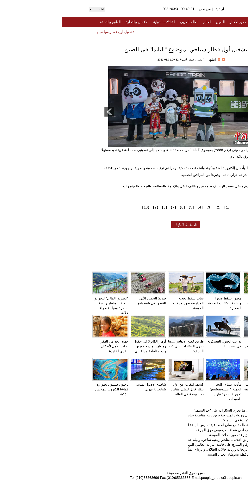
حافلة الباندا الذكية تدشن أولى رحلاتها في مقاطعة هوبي (199, 389)
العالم (145, 22)
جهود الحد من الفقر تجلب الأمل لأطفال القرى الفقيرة (53, 346)
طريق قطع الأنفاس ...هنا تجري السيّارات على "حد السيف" (124, 346)
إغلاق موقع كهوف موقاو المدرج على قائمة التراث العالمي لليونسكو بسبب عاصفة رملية (153, 444)
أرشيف (156, 9)
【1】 (165, 207)
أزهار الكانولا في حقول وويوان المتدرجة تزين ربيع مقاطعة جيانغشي (88, 346)
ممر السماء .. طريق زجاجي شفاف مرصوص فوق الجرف (200, 346)
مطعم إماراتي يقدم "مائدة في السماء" (188, 420)
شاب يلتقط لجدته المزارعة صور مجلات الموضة (126, 303)
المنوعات (137, 32)
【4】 (138, 207)
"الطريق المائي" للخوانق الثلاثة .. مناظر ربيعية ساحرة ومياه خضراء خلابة (164, 440)
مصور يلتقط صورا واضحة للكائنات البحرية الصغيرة (162, 303)
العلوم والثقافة (48, 22)
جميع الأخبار (176, 22)
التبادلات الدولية (102, 22)
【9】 (93, 207)
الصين (158, 22)
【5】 (129, 207)
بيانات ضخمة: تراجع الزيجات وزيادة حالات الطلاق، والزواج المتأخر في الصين (161, 449)
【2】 (156, 207)
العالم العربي (127, 22)
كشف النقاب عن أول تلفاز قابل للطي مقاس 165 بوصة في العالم (125, 389)
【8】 (102, 207)
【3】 (147, 207)
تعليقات (121, 32)
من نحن (143, 9)
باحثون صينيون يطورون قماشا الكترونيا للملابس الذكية (50, 389)
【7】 (111, 207)
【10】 (83, 207)
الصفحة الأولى (199, 22)
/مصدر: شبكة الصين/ (130, 59)
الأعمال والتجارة (75, 22)
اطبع (150, 59)
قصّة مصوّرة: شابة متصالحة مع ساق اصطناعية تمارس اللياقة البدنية (167, 425)
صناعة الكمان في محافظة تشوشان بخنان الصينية (180, 454)
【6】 (120, 207)
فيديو (107, 32)
